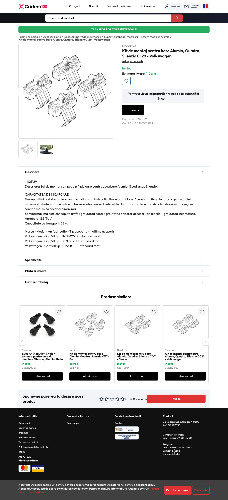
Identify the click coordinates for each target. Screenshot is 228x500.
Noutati (93, 6)
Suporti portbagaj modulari (121, 37)
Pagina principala (29, 37)
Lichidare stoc (148, 6)
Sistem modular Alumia (155, 37)
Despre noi (24, 422)
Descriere (114, 172)
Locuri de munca (27, 427)
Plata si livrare (114, 271)
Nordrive (129, 46)
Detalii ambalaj (114, 282)
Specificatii (114, 260)
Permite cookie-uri (177, 490)
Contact (119, 422)
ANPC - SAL (24, 456)
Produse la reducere (119, 6)
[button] (172, 6)
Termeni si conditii (28, 442)
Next (110, 92)
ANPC (21, 451)
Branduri (23, 432)
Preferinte (201, 490)
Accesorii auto (52, 37)
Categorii (74, 6)
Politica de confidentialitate (33, 447)
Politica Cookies (26, 437)
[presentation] (22, 342)
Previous (21, 92)
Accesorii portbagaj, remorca (82, 37)
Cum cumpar (73, 422)
